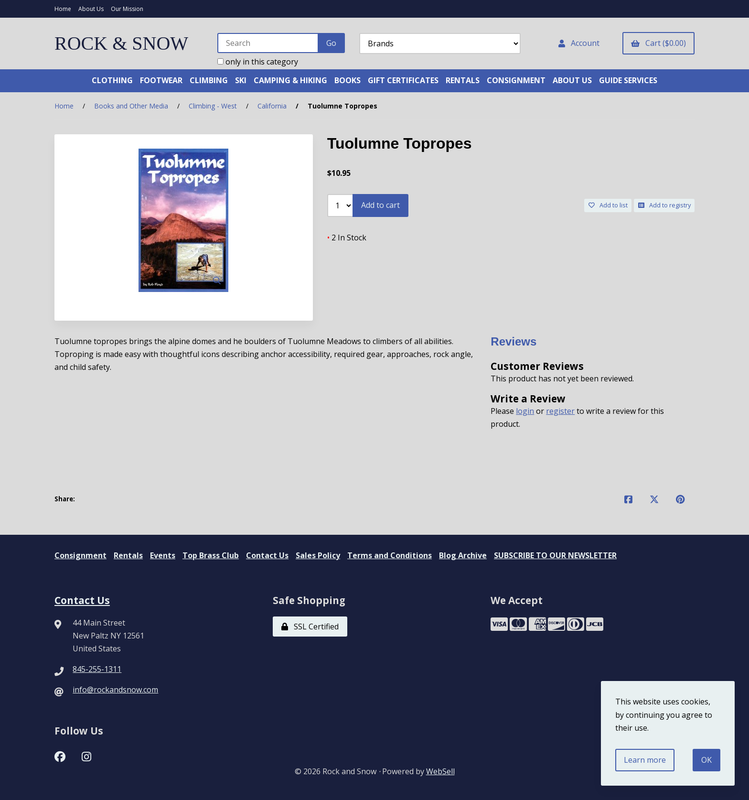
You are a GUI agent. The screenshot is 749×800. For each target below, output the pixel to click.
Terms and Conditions (389, 555)
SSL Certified (310, 626)
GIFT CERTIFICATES (403, 80)
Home (62, 9)
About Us (91, 9)
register (560, 411)
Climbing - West (213, 105)
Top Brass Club (210, 555)
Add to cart (380, 205)
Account (578, 43)
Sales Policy (318, 555)
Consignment (80, 555)
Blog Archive (463, 555)
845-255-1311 (97, 669)
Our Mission (127, 9)
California (272, 105)
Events (162, 555)
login (525, 411)
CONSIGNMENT (516, 80)
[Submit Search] (331, 43)
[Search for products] (268, 43)
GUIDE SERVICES (628, 80)
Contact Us (267, 555)
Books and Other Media (131, 105)
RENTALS (463, 80)
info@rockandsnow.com (115, 689)
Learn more (645, 760)
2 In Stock (346, 237)
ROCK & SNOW (121, 43)
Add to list (608, 205)
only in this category (257, 61)
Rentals (128, 555)
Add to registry (664, 205)
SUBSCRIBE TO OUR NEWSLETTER (555, 555)
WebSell (440, 771)
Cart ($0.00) (658, 43)
